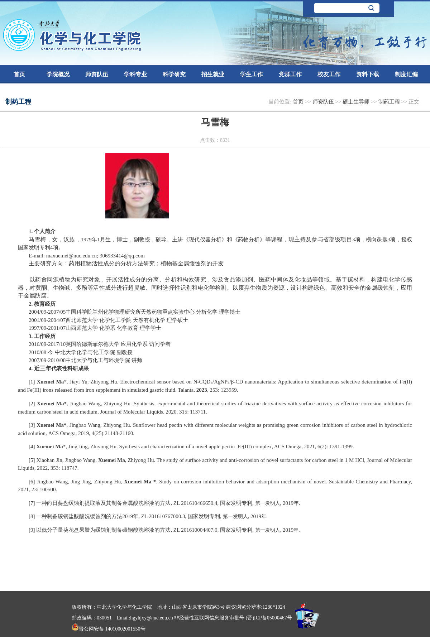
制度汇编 (406, 74)
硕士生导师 (357, 102)
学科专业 (135, 74)
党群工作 (290, 74)
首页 (19, 74)
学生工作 (251, 74)
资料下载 (367, 74)
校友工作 (328, 74)
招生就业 (212, 74)
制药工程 (389, 102)
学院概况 (58, 74)
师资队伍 (96, 74)
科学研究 (174, 74)
